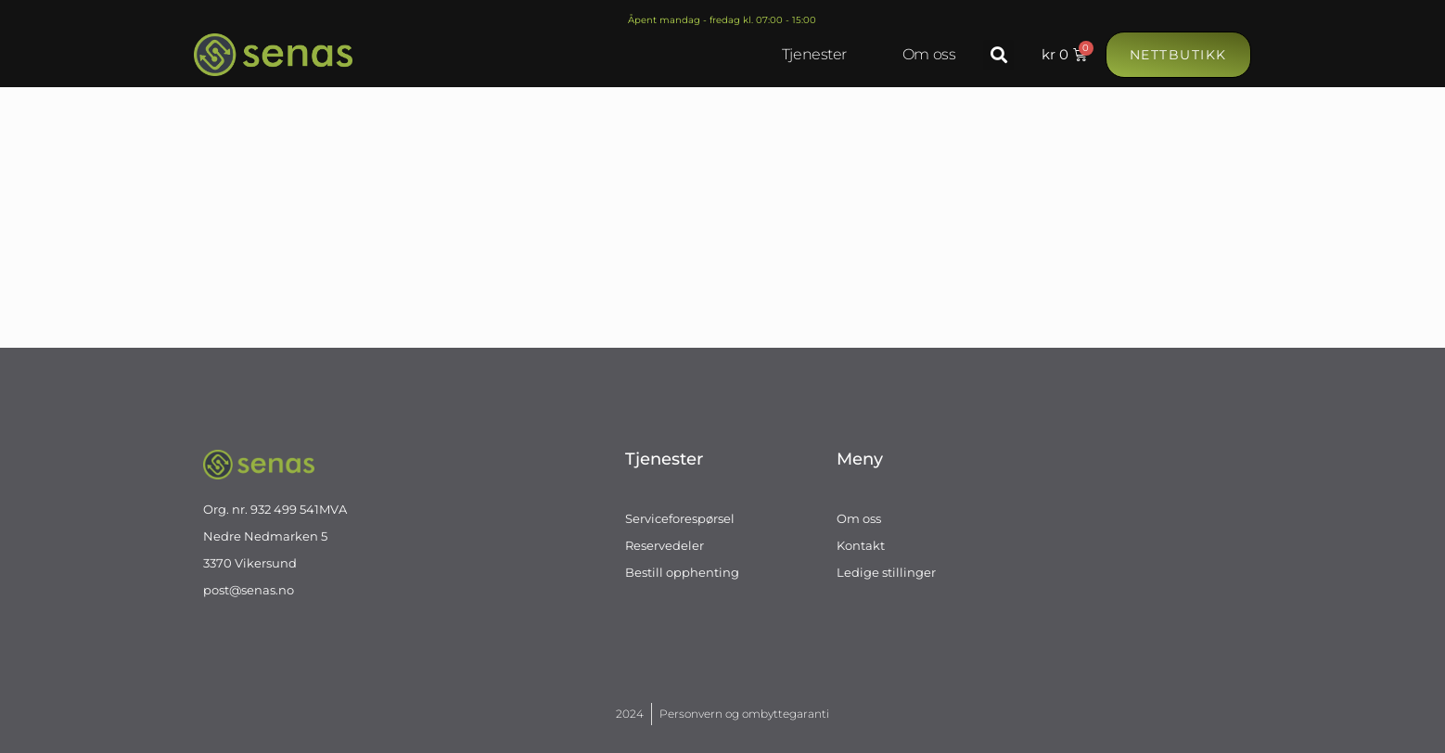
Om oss (928, 54)
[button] (998, 55)
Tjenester (814, 54)
